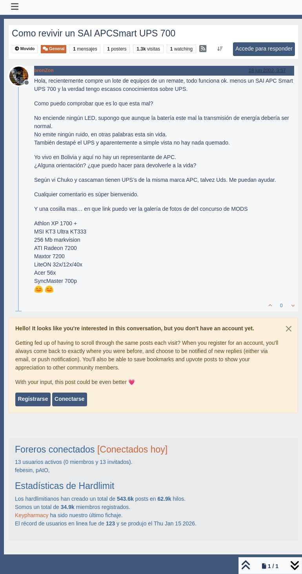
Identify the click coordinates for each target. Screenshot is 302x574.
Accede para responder (264, 48)
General (53, 48)
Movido (25, 48)
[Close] (289, 328)
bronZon (44, 70)
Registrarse (33, 399)
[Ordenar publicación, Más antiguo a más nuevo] (220, 48)
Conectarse (69, 399)
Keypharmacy (32, 515)
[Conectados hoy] (132, 449)
